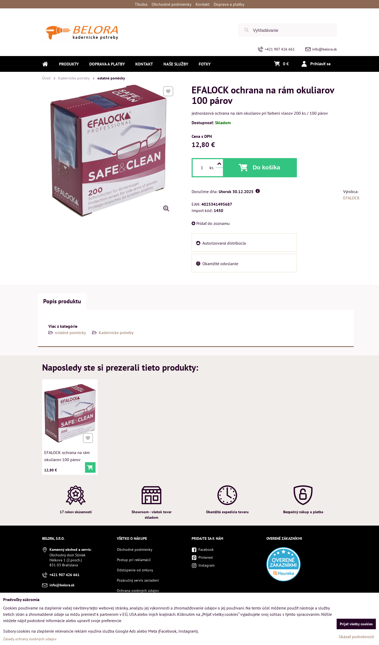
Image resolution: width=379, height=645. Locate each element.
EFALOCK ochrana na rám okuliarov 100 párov (67, 455)
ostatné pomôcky (70, 332)
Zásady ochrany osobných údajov (30, 639)
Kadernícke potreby (116, 332)
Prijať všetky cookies (356, 624)
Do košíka (266, 167)
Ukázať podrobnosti (356, 636)
